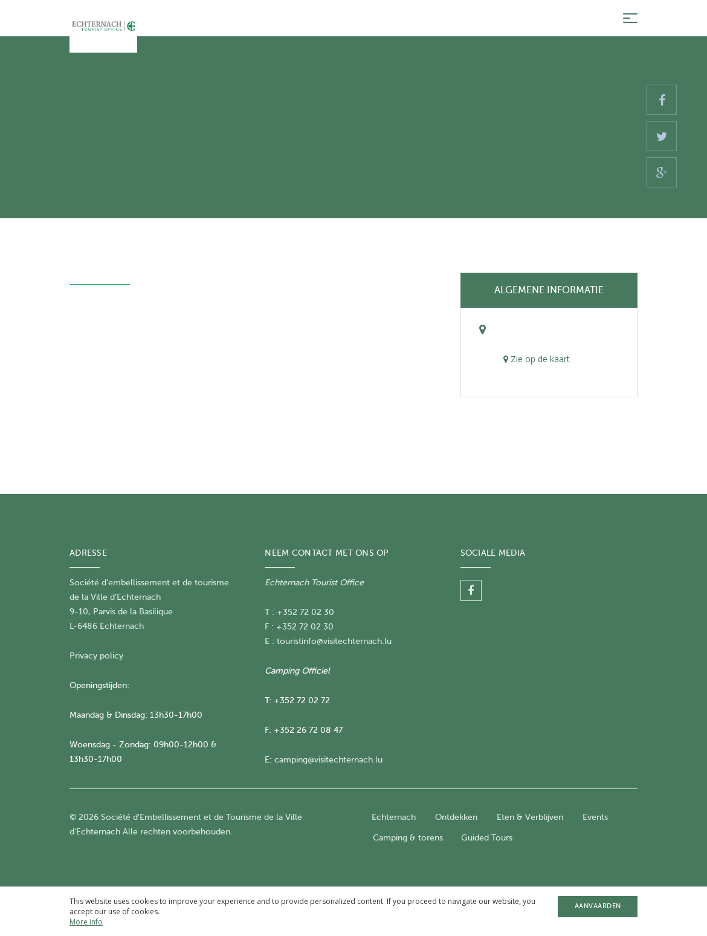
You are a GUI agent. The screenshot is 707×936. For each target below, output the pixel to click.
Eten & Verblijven (530, 817)
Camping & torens (408, 837)
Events (595, 817)
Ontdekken (456, 817)
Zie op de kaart (536, 359)
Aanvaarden (598, 906)
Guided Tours (486, 837)
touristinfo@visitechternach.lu (334, 641)
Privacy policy (96, 655)
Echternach (394, 817)
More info (86, 922)
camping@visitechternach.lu (328, 759)
